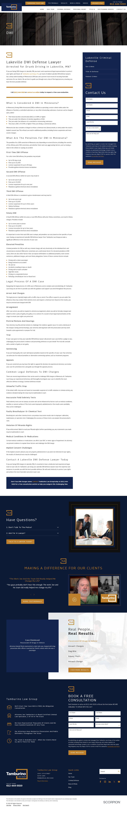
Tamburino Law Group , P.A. (30, 74)
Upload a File (97, 3)
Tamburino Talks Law (35, 3)
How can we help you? (92, 133)
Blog (69, 787)
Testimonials (53, 3)
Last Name (89, 105)
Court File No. (90, 122)
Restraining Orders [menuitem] (106, 9)
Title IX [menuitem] (92, 9)
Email (87, 116)
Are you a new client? (92, 127)
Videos (85, 3)
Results (64, 3)
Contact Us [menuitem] (121, 9)
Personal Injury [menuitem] (79, 9)
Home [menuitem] (42, 9)
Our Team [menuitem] (50, 9)
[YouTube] (119, 782)
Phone (88, 110)
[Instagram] (105, 782)
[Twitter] (114, 782)
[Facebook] (100, 782)
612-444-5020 (118, 4)
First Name (89, 99)
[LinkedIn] (110, 782)
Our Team (71, 777)
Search (103, 771)
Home (70, 773)
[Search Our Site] (118, 771)
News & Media (75, 3)
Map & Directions (42, 781)
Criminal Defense (73, 780)
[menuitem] (102, 67)
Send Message (94, 162)
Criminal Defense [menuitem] (63, 9)
